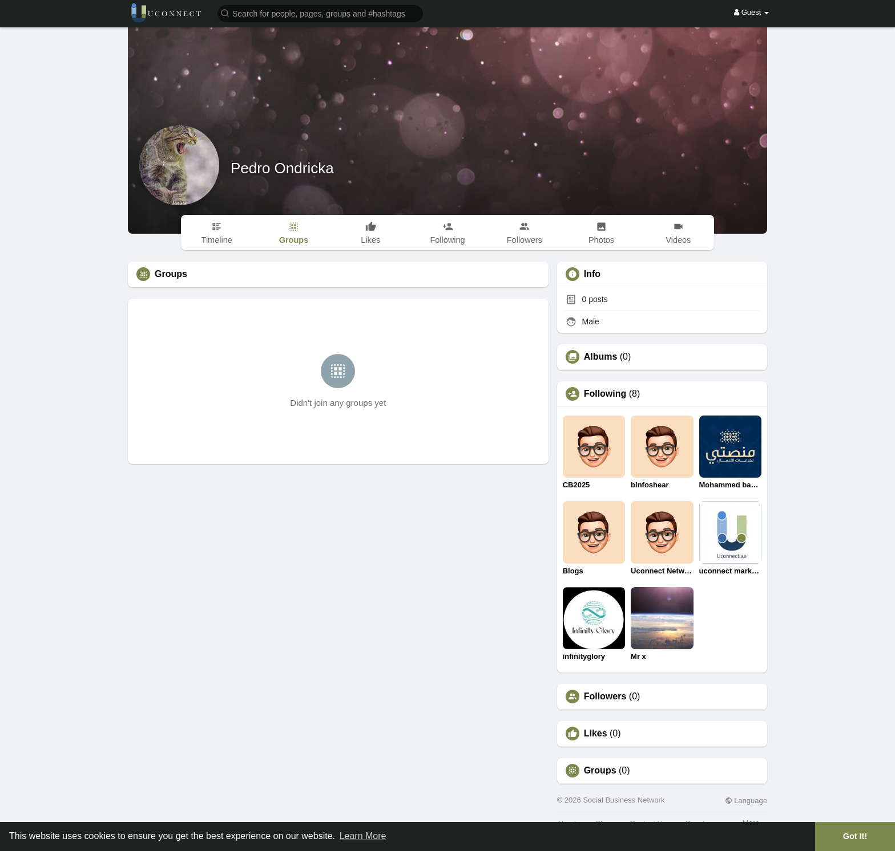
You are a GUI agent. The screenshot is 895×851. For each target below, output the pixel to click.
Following (605, 393)
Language (746, 800)
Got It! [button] (855, 836)
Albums (601, 356)
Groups (600, 770)
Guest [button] (751, 12)
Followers (605, 696)
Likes (595, 733)
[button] (320, 12)
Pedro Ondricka (282, 168)
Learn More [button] (363, 836)
